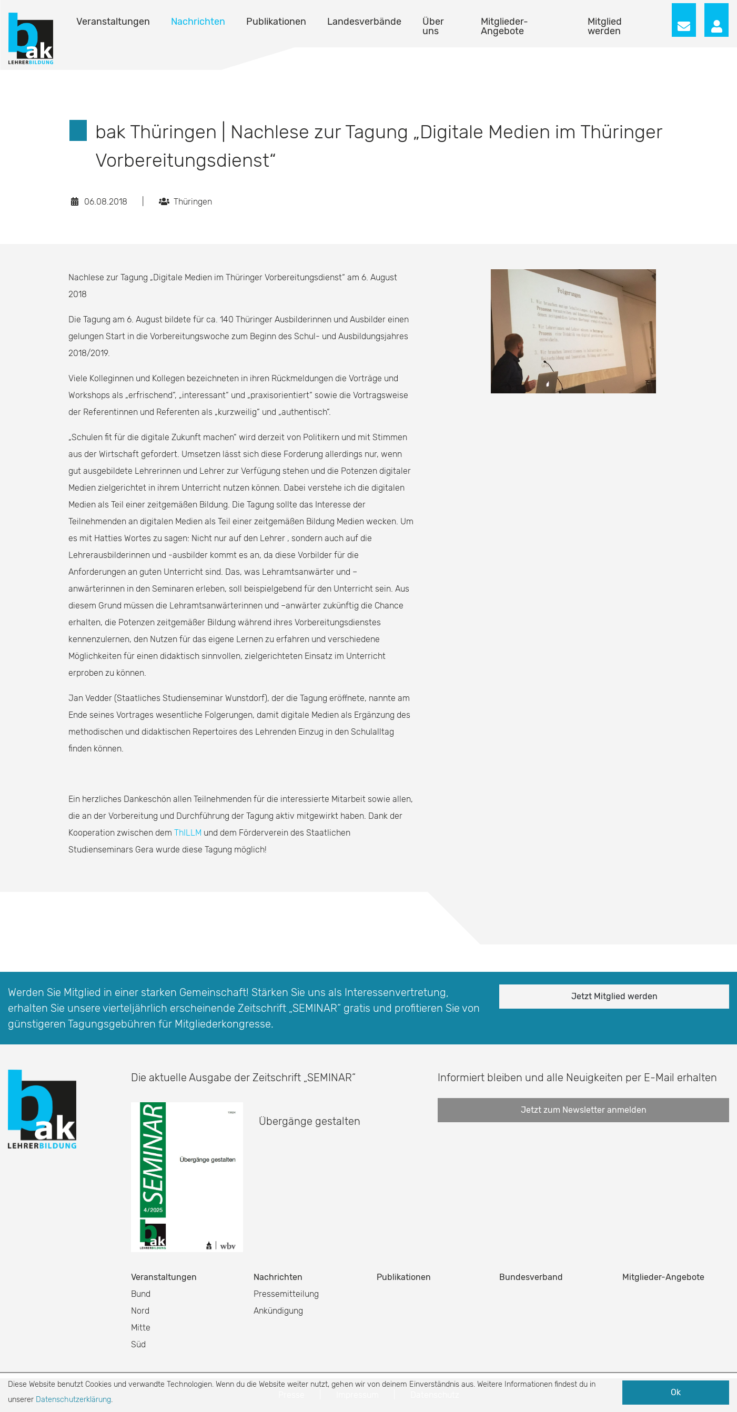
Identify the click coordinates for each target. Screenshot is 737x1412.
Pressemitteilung (286, 1294)
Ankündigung (278, 1311)
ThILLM (187, 833)
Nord (140, 1311)
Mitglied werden (605, 26)
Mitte (140, 1328)
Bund (140, 1294)
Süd (138, 1344)
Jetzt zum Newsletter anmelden (584, 1110)
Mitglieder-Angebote (504, 26)
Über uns (433, 26)
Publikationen (276, 21)
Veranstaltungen (113, 21)
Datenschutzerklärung (73, 1399)
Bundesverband (531, 1277)
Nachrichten (198, 21)
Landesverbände (364, 21)
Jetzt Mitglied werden (614, 996)
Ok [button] (676, 1392)
